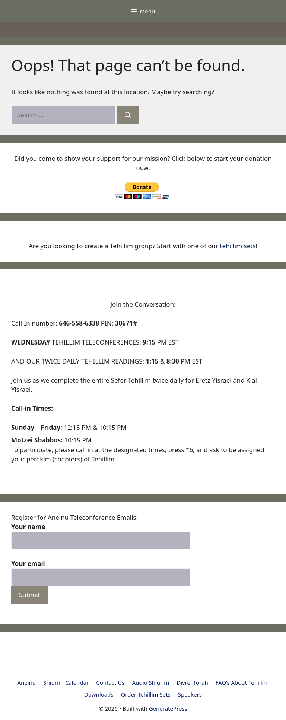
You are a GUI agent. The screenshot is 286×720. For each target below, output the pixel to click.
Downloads (99, 694)
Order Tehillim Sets (146, 694)
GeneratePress (168, 708)
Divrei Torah (192, 682)
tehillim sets (237, 245)
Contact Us (110, 682)
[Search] (128, 115)
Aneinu (27, 682)
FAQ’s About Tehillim (242, 682)
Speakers (190, 694)
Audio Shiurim (150, 682)
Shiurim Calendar (66, 682)
